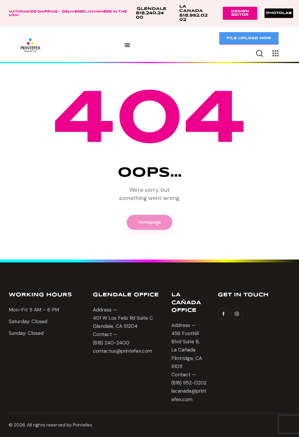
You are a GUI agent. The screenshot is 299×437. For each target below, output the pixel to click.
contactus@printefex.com (123, 351)
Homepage (149, 222)
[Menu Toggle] (127, 45)
